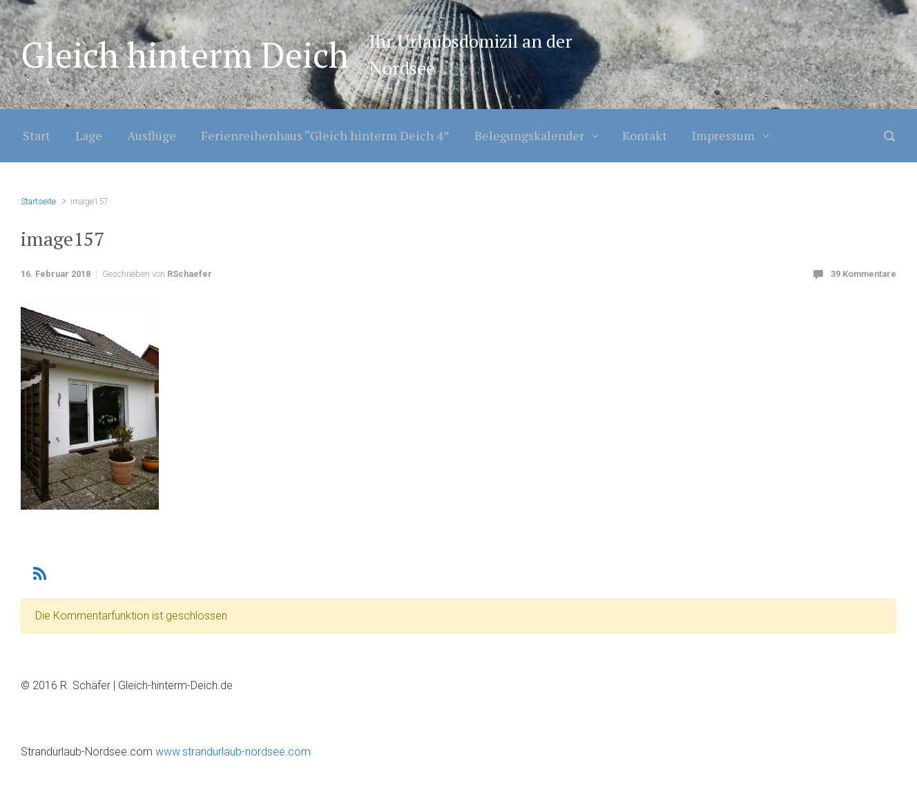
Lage (88, 135)
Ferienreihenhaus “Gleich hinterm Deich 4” (325, 135)
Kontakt (644, 135)
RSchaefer (189, 274)
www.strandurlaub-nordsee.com (232, 751)
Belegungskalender (529, 135)
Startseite (38, 201)
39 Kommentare (863, 274)
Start (36, 135)
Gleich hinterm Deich (185, 54)
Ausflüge (151, 135)
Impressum (723, 135)
